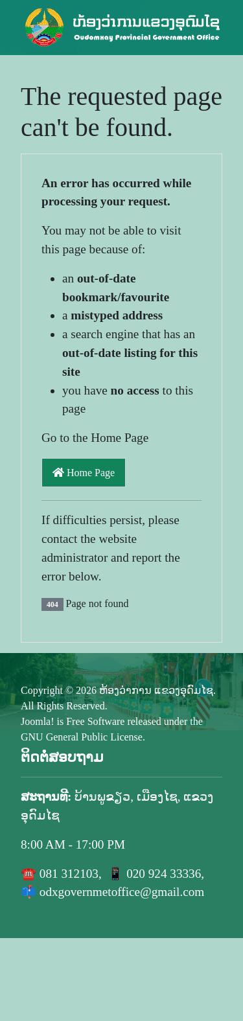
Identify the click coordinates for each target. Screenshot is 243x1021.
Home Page (83, 472)
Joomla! (37, 721)
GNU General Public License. (83, 736)
